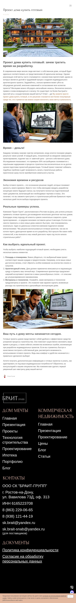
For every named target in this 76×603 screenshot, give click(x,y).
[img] (14, 405)
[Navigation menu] (70, 5)
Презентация (49, 437)
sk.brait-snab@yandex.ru (23, 536)
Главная (9, 425)
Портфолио (12, 468)
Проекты (10, 438)
